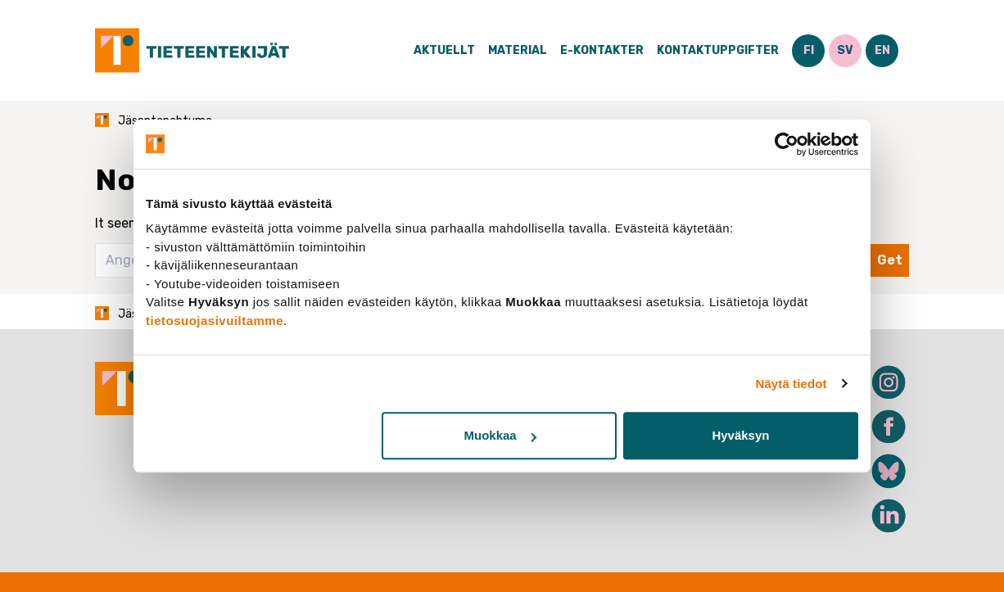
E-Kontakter (602, 50)
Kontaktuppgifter (718, 50)
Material (517, 50)
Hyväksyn (740, 435)
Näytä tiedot (791, 384)
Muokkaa (500, 435)
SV (845, 50)
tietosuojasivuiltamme (214, 321)
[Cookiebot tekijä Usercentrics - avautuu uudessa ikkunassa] (786, 144)
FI (808, 50)
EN (882, 50)
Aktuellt (444, 50)
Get (889, 260)
